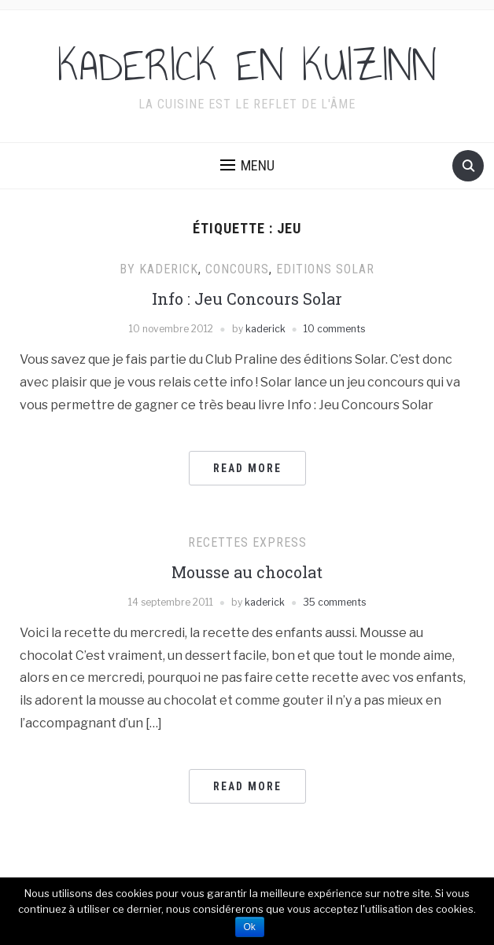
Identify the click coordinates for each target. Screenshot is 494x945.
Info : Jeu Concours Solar (247, 298)
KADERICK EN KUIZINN (247, 66)
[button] (247, 165)
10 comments (334, 329)
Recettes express (247, 542)
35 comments (334, 602)
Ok (250, 926)
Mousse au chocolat (247, 572)
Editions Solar (325, 269)
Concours (237, 269)
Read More (247, 468)
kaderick (265, 329)
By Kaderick (159, 269)
